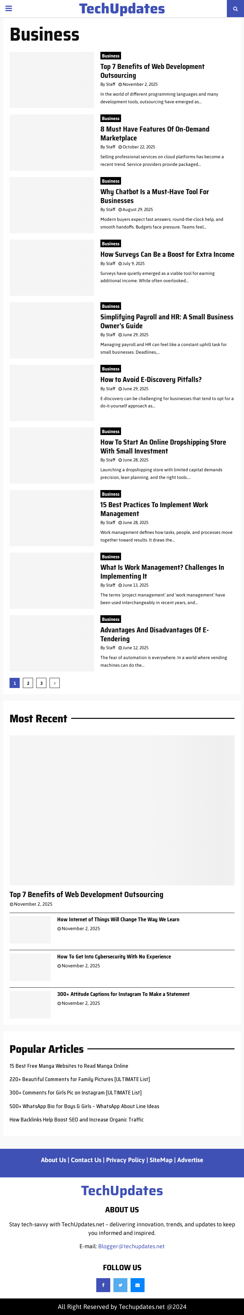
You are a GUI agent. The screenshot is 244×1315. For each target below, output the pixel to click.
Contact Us (86, 1159)
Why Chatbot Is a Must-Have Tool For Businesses (154, 196)
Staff (110, 84)
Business (110, 55)
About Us (53, 1159)
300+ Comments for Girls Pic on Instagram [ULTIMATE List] (76, 1092)
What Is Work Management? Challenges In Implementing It (162, 572)
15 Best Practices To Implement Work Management (154, 509)
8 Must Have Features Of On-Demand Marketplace (154, 134)
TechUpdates (122, 9)
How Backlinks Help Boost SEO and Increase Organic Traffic (77, 1119)
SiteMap (161, 1159)
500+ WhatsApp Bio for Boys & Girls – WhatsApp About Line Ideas (84, 1106)
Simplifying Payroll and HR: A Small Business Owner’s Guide (167, 321)
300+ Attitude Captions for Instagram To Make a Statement (123, 994)
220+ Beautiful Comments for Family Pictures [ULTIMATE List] (80, 1079)
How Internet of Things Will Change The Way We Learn (118, 919)
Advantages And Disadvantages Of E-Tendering (154, 634)
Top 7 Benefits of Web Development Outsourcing (152, 71)
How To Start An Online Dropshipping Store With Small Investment (163, 447)
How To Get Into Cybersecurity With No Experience (114, 956)
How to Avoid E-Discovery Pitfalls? (151, 379)
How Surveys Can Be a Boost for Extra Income (167, 254)
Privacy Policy (125, 1159)
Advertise (190, 1159)
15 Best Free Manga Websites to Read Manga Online (69, 1066)
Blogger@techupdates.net (131, 1246)
